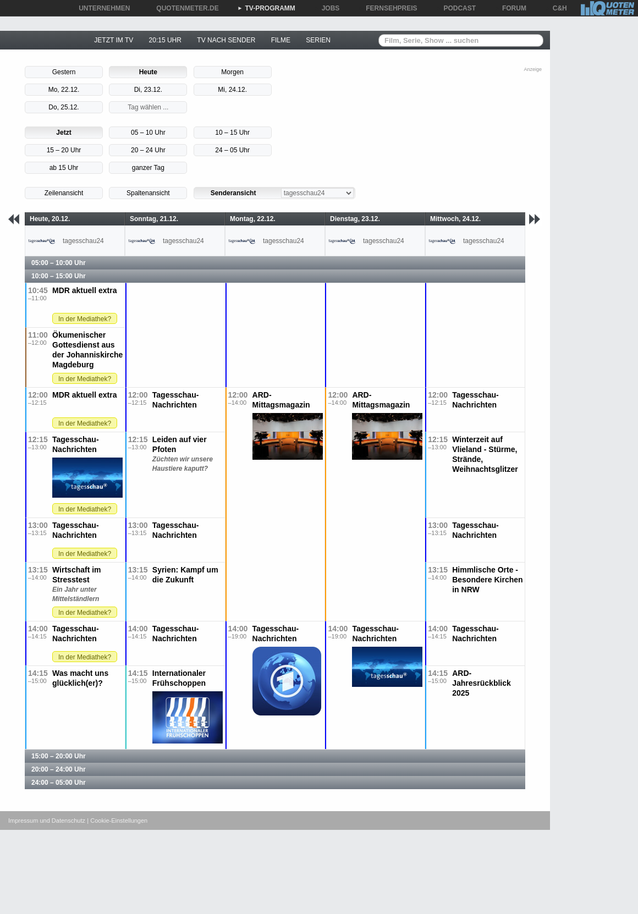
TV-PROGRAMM (266, 8)
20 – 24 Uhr (148, 150)
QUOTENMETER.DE (183, 8)
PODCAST (456, 8)
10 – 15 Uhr (232, 132)
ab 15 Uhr (64, 168)
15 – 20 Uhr (64, 150)
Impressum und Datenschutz (46, 820)
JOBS (327, 8)
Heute (148, 72)
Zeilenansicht (64, 193)
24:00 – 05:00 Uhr (58, 782)
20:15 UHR (165, 40)
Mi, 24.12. (232, 89)
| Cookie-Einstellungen (117, 820)
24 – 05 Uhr (232, 150)
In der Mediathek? (84, 319)
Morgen (232, 72)
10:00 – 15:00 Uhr (58, 276)
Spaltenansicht (148, 193)
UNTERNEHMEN (100, 8)
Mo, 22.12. (64, 89)
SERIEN (318, 40)
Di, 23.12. (148, 89)
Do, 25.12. (63, 107)
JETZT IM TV (113, 40)
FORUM (510, 8)
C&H (556, 8)
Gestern (64, 72)
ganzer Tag (148, 168)
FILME (280, 40)
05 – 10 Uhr (148, 132)
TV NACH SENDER (226, 40)
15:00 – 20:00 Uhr (58, 756)
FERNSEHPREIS (387, 8)
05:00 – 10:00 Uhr (58, 263)
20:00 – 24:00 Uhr (58, 769)
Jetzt (63, 132)
